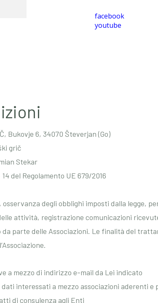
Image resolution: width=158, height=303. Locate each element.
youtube (108, 25)
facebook (109, 16)
